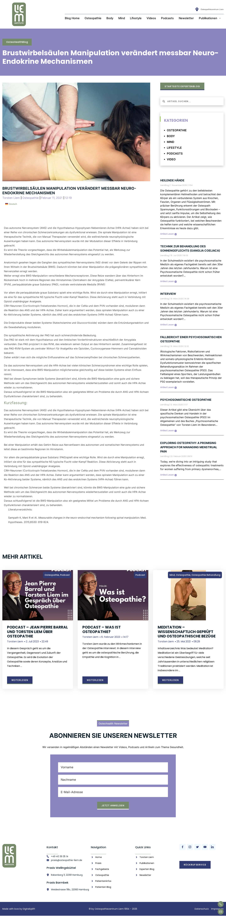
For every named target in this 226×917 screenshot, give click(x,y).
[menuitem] (11, 204)
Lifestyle (136, 18)
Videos (151, 18)
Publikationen (210, 18)
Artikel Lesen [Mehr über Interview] (167, 324)
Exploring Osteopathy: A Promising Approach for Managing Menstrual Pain (188, 447)
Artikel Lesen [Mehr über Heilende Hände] (167, 233)
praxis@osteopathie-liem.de (66, 861)
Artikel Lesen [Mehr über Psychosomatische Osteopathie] (167, 430)
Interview (168, 293)
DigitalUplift (29, 910)
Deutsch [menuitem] (13, 204)
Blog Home (72, 18)
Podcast (65, 575)
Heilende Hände (172, 180)
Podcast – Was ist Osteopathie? (101, 629)
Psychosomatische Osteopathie (185, 399)
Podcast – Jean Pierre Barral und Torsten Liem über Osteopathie (37, 632)
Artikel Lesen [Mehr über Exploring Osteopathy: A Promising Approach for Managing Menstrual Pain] (167, 474)
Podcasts (167, 18)
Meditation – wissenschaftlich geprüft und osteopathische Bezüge (187, 632)
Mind (121, 18)
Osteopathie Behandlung (205, 575)
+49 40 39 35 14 (59, 857)
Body (109, 18)
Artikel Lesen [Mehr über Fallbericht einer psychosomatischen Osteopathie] (167, 387)
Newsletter (186, 18)
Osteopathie (93, 18)
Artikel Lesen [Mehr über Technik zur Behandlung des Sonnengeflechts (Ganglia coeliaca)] (167, 281)
